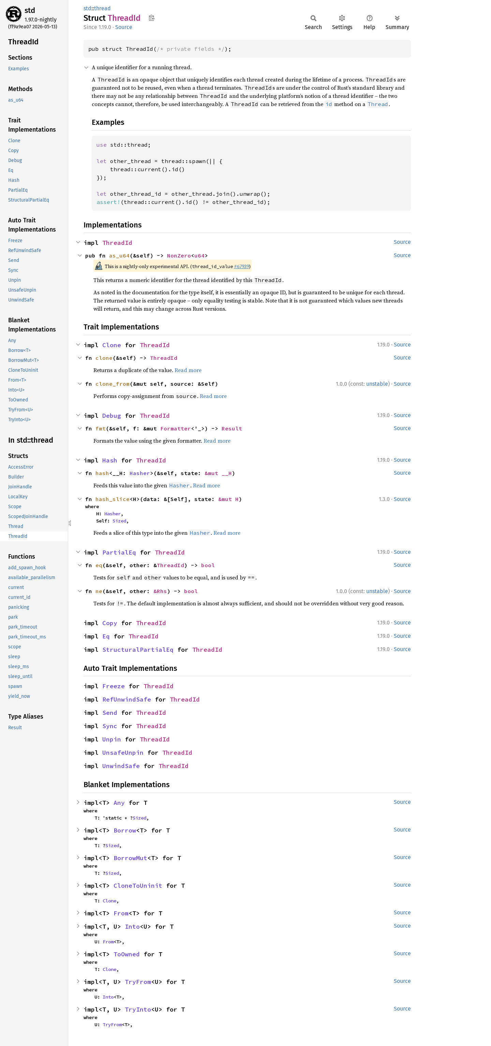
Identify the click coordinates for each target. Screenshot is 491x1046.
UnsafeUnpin (123, 752)
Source (123, 27)
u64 (199, 255)
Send (109, 713)
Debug (111, 415)
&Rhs (160, 591)
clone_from (112, 383)
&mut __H (218, 473)
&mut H (228, 499)
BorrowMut (130, 858)
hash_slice (112, 499)
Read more (188, 370)
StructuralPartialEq (138, 649)
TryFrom (138, 982)
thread (102, 8)
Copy (109, 623)
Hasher (140, 473)
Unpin (111, 739)
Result (232, 428)
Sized (119, 521)
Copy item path (151, 18)
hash (102, 473)
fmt (100, 428)
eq (98, 565)
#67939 (241, 266)
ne (98, 591)
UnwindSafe (121, 766)
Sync (109, 726)
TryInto (138, 1009)
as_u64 (119, 255)
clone (104, 357)
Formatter (175, 428)
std (30, 10)
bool (208, 565)
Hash (109, 460)
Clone (111, 345)
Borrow (125, 830)
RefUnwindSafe (126, 699)
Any (119, 803)
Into (132, 926)
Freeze (113, 686)
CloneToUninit (138, 885)
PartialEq (119, 552)
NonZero (179, 255)
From (121, 913)
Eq (106, 636)
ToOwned (127, 954)
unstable (377, 384)
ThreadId (117, 243)
